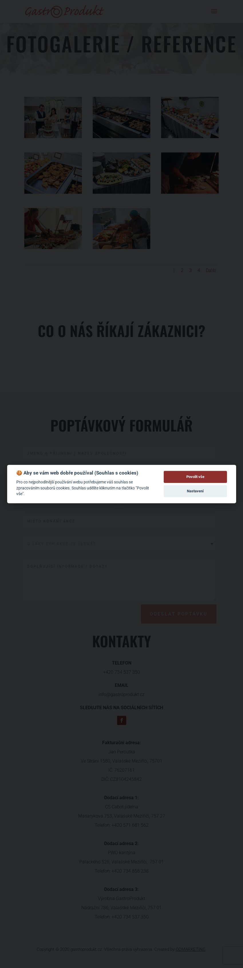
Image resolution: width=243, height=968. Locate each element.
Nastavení (195, 491)
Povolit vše (195, 477)
